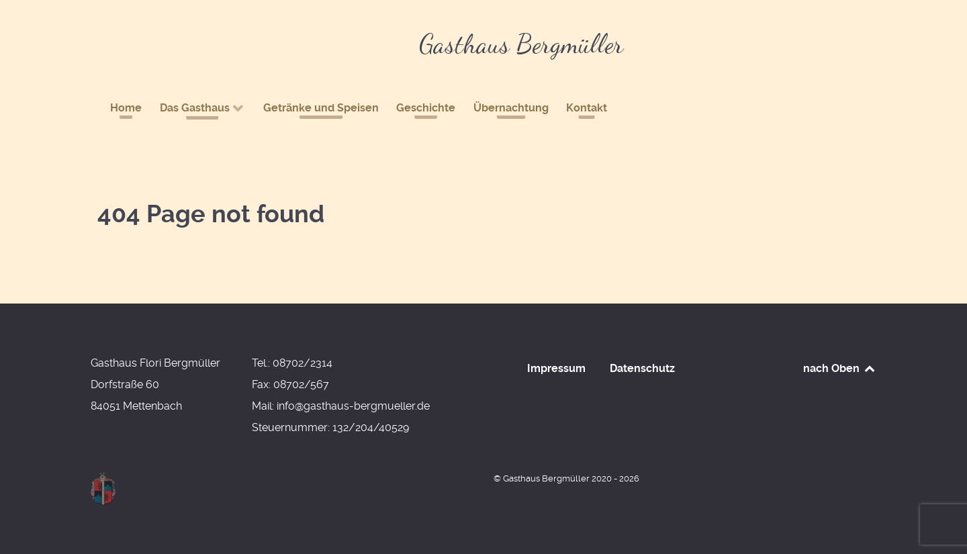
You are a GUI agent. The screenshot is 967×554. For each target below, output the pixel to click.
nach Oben (839, 368)
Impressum (556, 368)
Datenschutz (642, 368)
